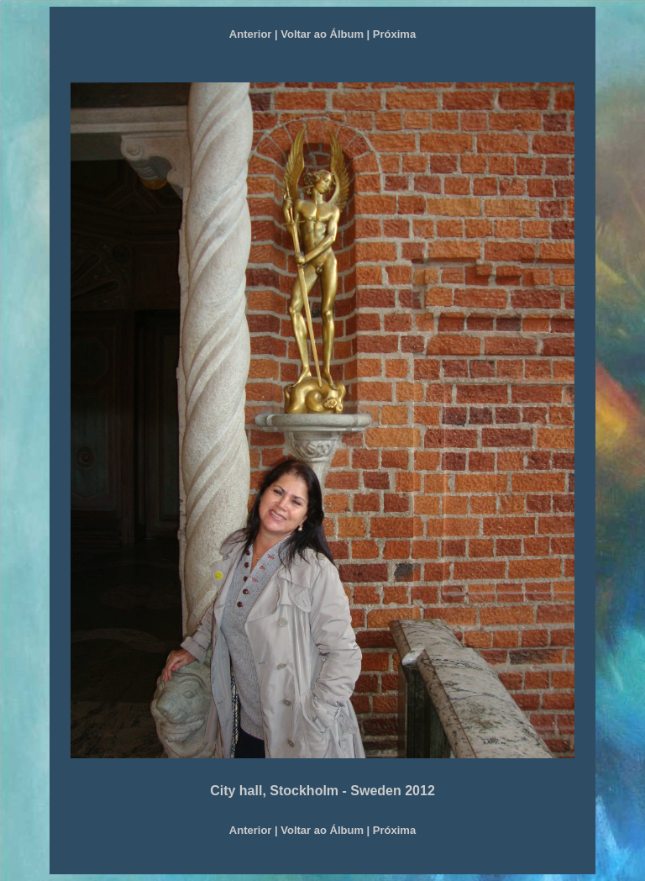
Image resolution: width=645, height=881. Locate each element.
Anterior (250, 34)
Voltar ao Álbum (322, 34)
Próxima (394, 34)
